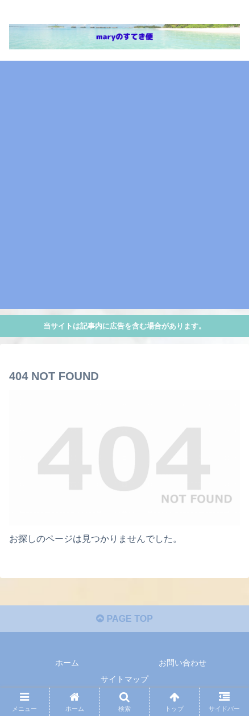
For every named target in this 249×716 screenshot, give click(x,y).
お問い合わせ (182, 662)
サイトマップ (124, 679)
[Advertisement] (124, 185)
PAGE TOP (124, 619)
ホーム (67, 662)
